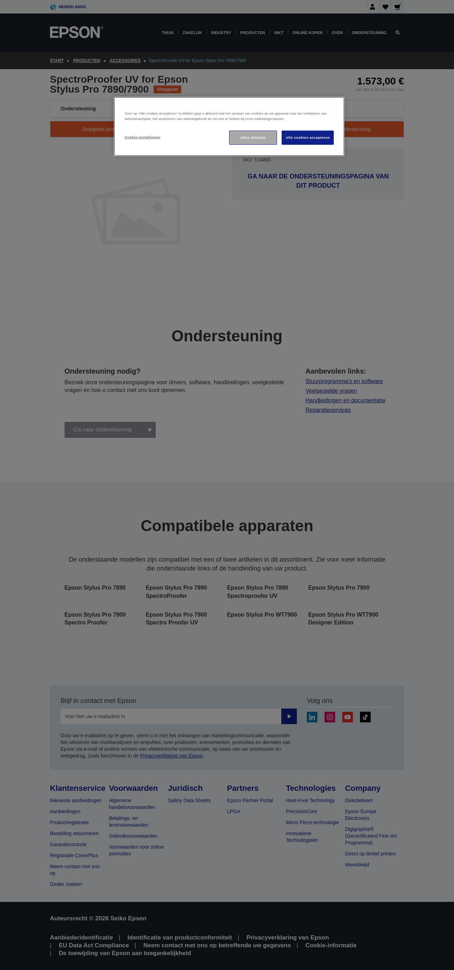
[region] (229, 126)
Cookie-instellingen (142, 137)
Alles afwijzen (253, 137)
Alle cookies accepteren (308, 137)
